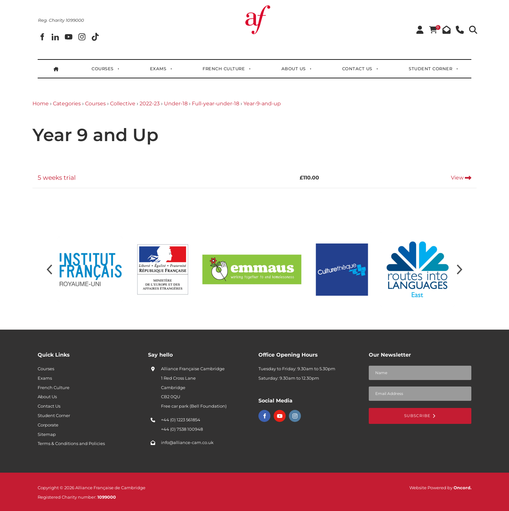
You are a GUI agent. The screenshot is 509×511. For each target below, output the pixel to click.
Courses (103, 68)
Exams (158, 68)
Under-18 (176, 103)
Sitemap (47, 434)
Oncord (461, 487)
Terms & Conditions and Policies (71, 443)
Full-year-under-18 (215, 103)
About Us (293, 68)
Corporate (48, 424)
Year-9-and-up (262, 103)
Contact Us (357, 68)
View (461, 178)
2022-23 (150, 103)
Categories (67, 103)
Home (40, 103)
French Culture (224, 68)
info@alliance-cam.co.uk (187, 442)
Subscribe (420, 415)
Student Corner (430, 68)
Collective (122, 103)
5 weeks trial (57, 177)
